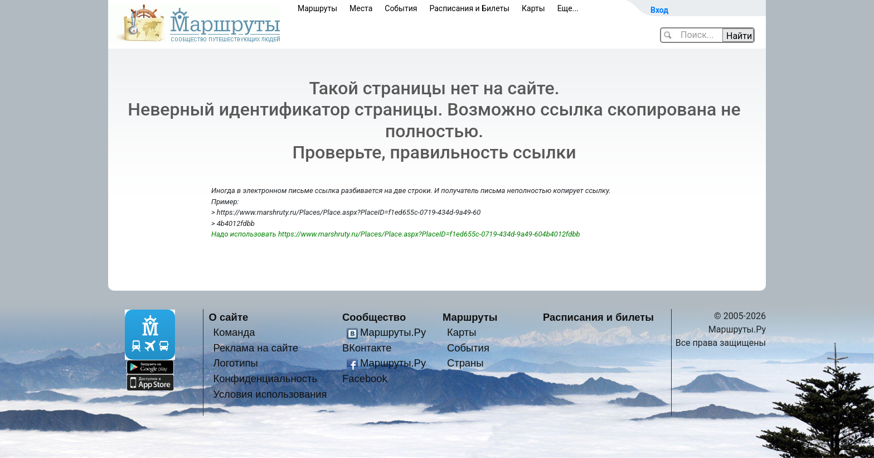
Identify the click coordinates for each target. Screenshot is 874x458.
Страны (465, 363)
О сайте (229, 317)
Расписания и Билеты (469, 8)
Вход (659, 10)
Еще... (568, 8)
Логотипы (235, 363)
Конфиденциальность (265, 378)
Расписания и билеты (598, 317)
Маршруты (317, 8)
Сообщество (374, 317)
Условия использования (270, 394)
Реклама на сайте (255, 348)
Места (360, 8)
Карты (533, 8)
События (401, 8)
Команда (234, 332)
